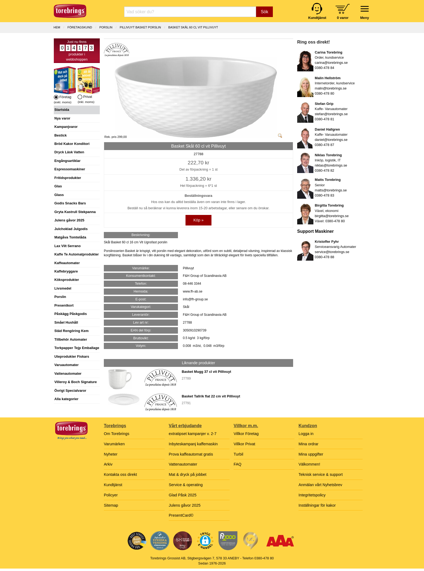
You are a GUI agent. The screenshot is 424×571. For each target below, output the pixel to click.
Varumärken (114, 444)
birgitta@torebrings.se (332, 216)
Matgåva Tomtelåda (70, 237)
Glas (58, 186)
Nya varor (62, 118)
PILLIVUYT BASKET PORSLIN (140, 27)
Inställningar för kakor (317, 505)
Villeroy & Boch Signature (75, 382)
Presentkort (64, 305)
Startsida (61, 110)
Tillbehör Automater (70, 339)
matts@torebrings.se (331, 190)
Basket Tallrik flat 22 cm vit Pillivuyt (211, 396)
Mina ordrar (309, 444)
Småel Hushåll (66, 322)
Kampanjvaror (66, 127)
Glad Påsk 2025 (182, 495)
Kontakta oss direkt (120, 474)
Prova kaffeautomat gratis (191, 454)
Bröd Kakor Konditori (72, 144)
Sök (264, 11)
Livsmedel (62, 288)
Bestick (60, 135)
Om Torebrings (116, 433)
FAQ (237, 464)
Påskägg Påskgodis (70, 314)
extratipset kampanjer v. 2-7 (193, 433)
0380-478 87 (324, 145)
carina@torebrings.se (331, 63)
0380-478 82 (324, 170)
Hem (57, 27)
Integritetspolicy (312, 495)
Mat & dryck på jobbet (187, 474)
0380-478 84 (324, 68)
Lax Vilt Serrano (67, 246)
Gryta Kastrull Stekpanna (75, 212)
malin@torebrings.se (331, 88)
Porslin (60, 297)
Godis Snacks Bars (70, 203)
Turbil (238, 454)
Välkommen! (309, 464)
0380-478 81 (324, 119)
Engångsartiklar (67, 161)
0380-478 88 (324, 257)
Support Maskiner (315, 231)
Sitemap (111, 505)
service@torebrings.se (332, 252)
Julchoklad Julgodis (71, 229)
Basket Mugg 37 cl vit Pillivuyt (206, 372)
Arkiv (108, 464)
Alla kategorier (66, 399)
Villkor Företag (246, 433)
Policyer (111, 495)
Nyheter (110, 454)
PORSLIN (105, 27)
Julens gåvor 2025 (69, 220)
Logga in (306, 433)
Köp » (198, 220)
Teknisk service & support (321, 474)
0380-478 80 (324, 93)
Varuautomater (66, 365)
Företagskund (80, 27)
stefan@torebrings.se (331, 114)
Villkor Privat (244, 444)
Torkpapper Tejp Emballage (76, 348)
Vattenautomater (67, 373)
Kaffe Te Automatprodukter (76, 254)
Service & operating (186, 485)
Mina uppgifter (311, 454)
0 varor (343, 18)
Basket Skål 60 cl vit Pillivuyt (193, 27)
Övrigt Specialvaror (70, 391)
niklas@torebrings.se (331, 165)
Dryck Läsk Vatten (69, 152)
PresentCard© (181, 515)
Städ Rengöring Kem (71, 331)
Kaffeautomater (67, 263)
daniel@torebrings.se (331, 140)
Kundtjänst (113, 485)
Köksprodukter (66, 280)
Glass (59, 195)
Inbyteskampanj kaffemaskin (193, 444)
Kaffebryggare (66, 271)
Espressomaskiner (69, 169)
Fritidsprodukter (67, 178)
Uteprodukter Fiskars (71, 356)
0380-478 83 (324, 195)
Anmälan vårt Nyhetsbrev (320, 485)
